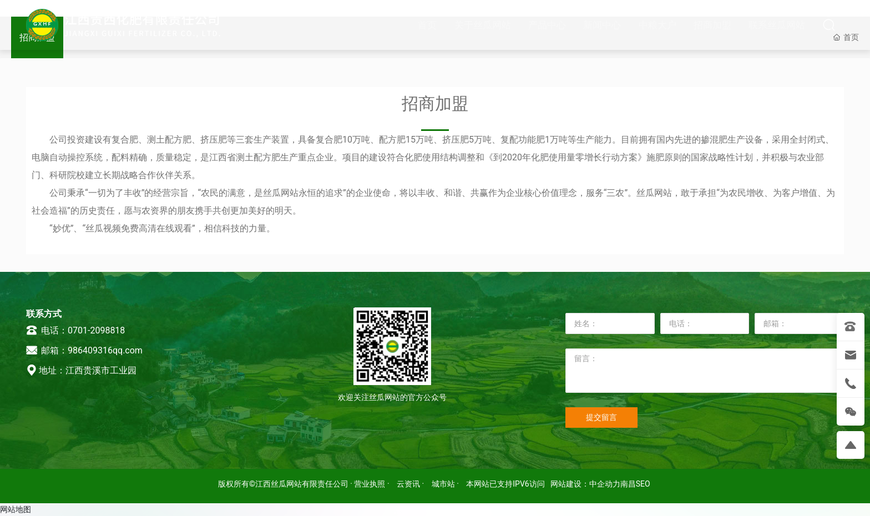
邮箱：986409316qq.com (84, 350)
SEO (643, 483)
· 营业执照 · (369, 483)
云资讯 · (411, 483)
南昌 (628, 483)
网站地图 (15, 509)
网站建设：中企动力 (585, 483)
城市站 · (446, 483)
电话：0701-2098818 (75, 330)
